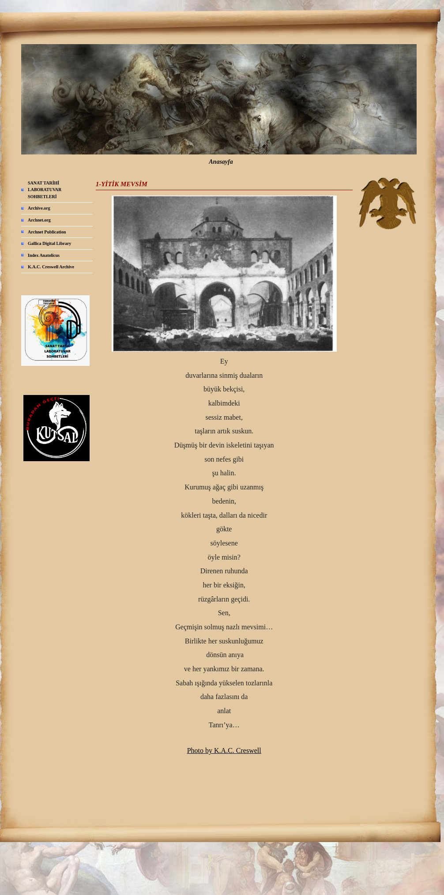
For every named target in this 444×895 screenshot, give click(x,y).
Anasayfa (221, 161)
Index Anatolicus (44, 255)
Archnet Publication (47, 231)
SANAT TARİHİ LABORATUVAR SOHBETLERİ (44, 190)
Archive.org (39, 208)
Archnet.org (39, 220)
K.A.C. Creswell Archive (51, 266)
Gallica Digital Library (49, 243)
